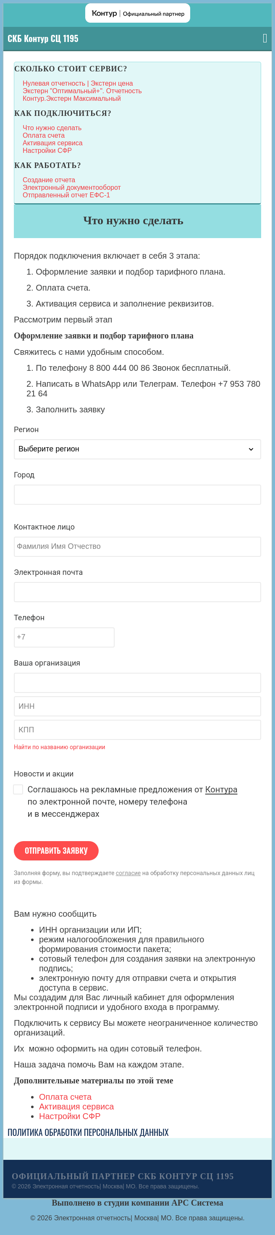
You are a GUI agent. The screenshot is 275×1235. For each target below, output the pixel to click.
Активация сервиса (53, 143)
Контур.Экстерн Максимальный (72, 98)
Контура (221, 789)
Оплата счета (44, 135)
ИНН (26, 706)
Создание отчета (49, 180)
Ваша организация (47, 662)
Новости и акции (43, 773)
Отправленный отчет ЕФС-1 (66, 195)
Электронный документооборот (72, 187)
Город (24, 474)
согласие (128, 873)
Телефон (29, 617)
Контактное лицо (44, 526)
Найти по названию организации (59, 747)
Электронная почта (48, 572)
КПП (26, 730)
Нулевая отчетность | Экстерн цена (78, 83)
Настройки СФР (47, 150)
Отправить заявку (56, 850)
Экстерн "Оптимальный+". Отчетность (82, 90)
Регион (26, 429)
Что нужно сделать (52, 127)
